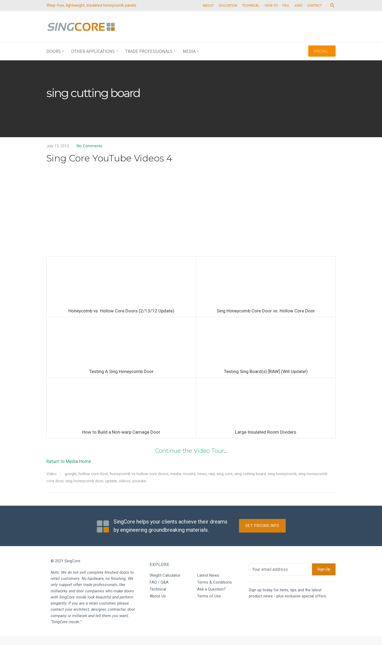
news (202, 483)
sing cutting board (250, 483)
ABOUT (211, 15)
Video (51, 483)
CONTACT (325, 15)
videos (124, 490)
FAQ (294, 15)
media (175, 483)
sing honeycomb (282, 483)
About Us (158, 605)
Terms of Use (209, 605)
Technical (158, 598)
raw (212, 483)
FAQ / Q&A (159, 591)
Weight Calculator (165, 584)
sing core (224, 483)
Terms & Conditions (214, 591)
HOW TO (278, 15)
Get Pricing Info (262, 535)
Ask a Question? (211, 598)
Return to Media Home (68, 470)
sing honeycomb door (84, 490)
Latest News (208, 584)
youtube (139, 490)
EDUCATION (232, 15)
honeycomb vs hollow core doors (139, 483)
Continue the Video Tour (189, 460)
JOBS (307, 15)
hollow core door (93, 483)
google (71, 483)
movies (189, 483)
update (111, 490)
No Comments (89, 155)
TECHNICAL (257, 15)
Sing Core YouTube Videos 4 (109, 167)
